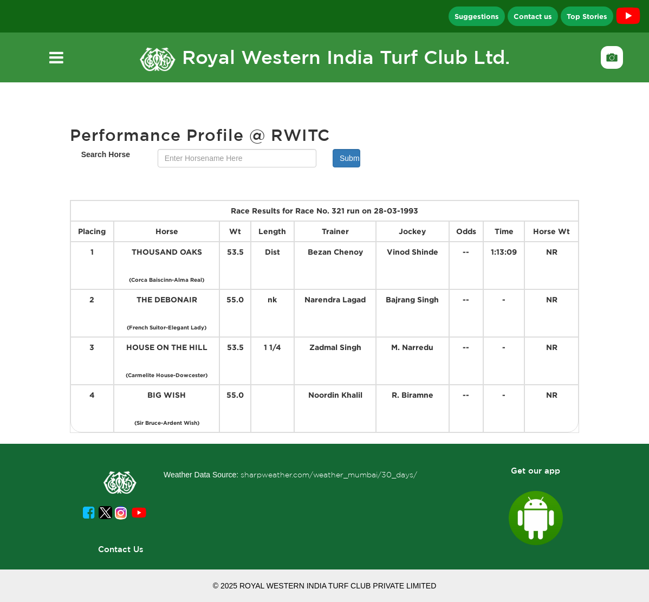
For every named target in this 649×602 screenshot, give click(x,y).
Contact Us (121, 549)
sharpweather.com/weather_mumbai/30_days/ (329, 474)
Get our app (535, 470)
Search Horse (105, 154)
